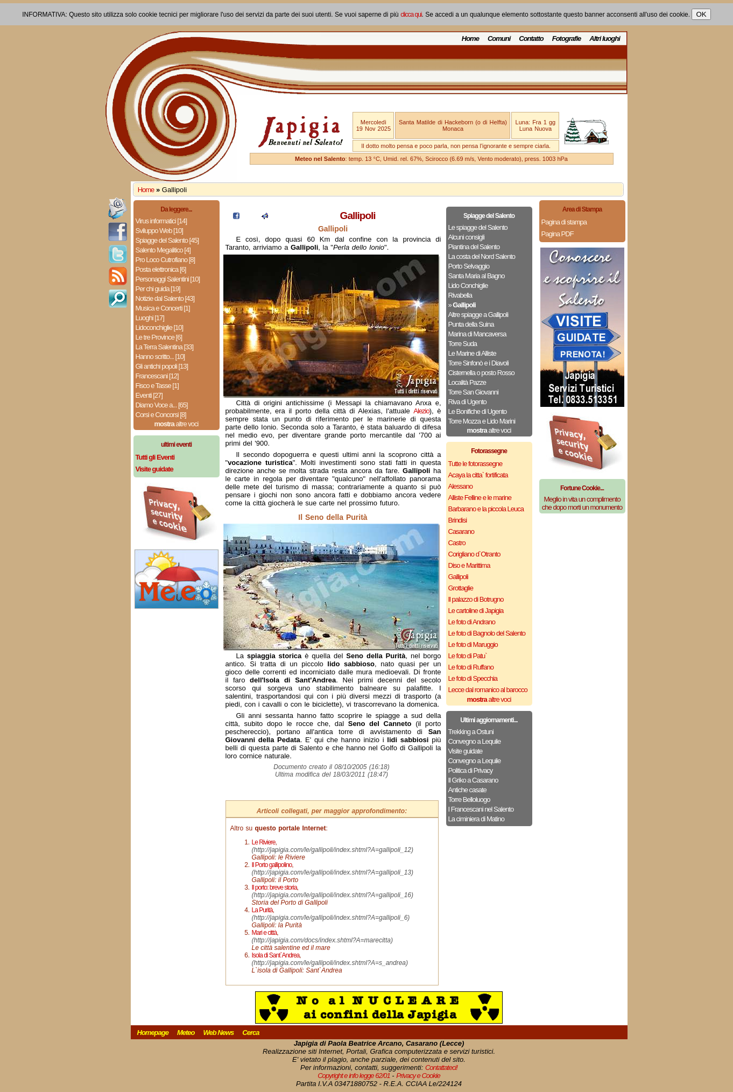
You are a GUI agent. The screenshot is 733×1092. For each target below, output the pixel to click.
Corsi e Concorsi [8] (161, 415)
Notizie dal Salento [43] (165, 298)
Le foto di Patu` (467, 656)
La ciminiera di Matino (476, 819)
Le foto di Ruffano (471, 667)
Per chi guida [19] (158, 289)
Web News (218, 1032)
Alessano (460, 486)
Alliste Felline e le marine (480, 498)
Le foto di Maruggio (473, 644)
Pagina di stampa (564, 222)
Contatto (531, 38)
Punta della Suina (471, 324)
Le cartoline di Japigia (476, 611)
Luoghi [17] (150, 318)
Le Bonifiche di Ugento (477, 411)
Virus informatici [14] (161, 221)
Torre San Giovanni (473, 392)
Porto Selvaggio (469, 266)
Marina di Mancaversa (477, 334)
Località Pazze (467, 382)
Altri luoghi (604, 38)
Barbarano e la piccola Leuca (486, 509)
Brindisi (457, 520)
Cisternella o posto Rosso (481, 373)
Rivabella (460, 295)
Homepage (152, 1032)
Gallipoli (458, 577)
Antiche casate (467, 790)
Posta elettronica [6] (161, 269)
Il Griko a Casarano (473, 780)
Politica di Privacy (470, 770)
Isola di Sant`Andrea (276, 955)
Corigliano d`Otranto (474, 554)
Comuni (499, 38)
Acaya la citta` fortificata (478, 475)
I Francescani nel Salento (481, 809)
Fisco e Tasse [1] (157, 386)
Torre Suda (462, 344)
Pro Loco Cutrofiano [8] (165, 260)
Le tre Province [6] (159, 337)
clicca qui (410, 14)
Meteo (186, 1032)
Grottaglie (460, 588)
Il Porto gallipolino (272, 865)
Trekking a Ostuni (471, 732)
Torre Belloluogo (469, 799)
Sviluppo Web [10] (159, 231)
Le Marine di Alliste (472, 353)
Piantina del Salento (474, 247)
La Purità (262, 910)
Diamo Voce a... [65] (162, 405)
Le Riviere (264, 842)
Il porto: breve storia (274, 887)
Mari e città (264, 932)
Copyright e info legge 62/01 (354, 1076)
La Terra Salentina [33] (165, 347)
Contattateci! (441, 1067)
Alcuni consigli (466, 237)
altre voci (176, 424)
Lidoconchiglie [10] (160, 327)
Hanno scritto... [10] (160, 357)
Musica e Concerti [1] (163, 308)
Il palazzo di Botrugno (476, 599)
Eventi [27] (149, 395)
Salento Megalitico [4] (163, 250)
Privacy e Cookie (418, 1076)
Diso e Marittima (469, 565)
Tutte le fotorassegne (475, 464)
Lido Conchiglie (468, 285)
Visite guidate (465, 751)
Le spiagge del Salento (478, 227)
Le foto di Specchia (473, 678)
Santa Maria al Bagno (476, 276)
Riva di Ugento (467, 402)
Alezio (421, 411)
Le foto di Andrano (472, 622)
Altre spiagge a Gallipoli (478, 315)
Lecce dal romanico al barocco (487, 690)
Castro (457, 543)
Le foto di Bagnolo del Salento (486, 633)
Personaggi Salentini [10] (168, 279)
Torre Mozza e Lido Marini (482, 421)
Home (470, 38)
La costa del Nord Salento (482, 256)
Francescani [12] (157, 376)
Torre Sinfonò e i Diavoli (478, 363)
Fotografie (566, 38)
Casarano (461, 531)
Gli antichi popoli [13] (162, 366)
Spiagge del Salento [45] (167, 240)
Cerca (250, 1032)
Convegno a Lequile (474, 741)
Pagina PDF (557, 234)
